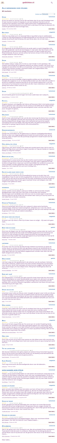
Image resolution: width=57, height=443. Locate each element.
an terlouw (5, 213)
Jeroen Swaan (5, 199)
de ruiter (4, 255)
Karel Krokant (5, 357)
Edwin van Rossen (7, 152)
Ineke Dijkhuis (6, 97)
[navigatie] (2, 3)
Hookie (4, 28)
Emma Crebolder (6, 270)
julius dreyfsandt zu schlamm (10, 397)
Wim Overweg (6, 436)
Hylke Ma (4, 366)
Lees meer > (51, 28)
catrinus (4, 87)
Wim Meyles (5, 422)
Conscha (4, 41)
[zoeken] (51, 2)
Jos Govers (4, 183)
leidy (3, 301)
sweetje (4, 286)
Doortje (4, 168)
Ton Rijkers (5, 382)
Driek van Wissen (6, 140)
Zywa (3, 224)
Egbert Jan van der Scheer (9, 332)
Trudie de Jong (6, 411)
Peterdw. (4, 111)
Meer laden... (6, 440)
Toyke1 (3, 344)
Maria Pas (4, 239)
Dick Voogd (5, 72)
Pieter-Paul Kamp (6, 317)
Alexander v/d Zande (7, 56)
